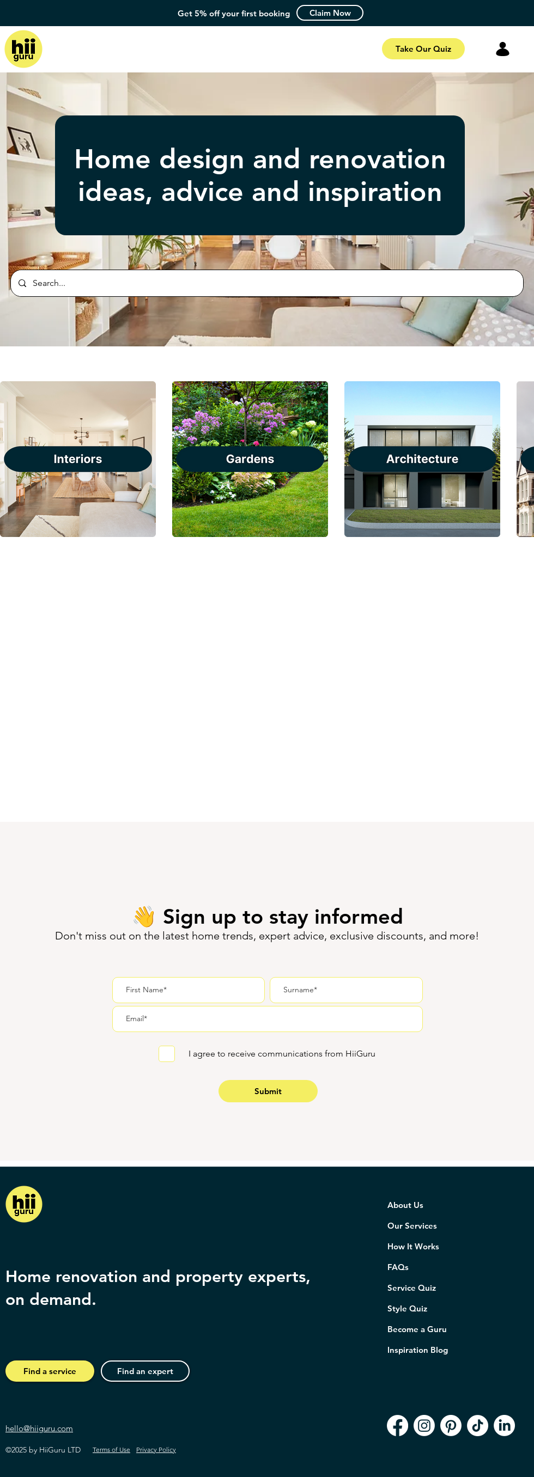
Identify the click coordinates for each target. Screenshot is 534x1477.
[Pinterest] (451, 1425)
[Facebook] (397, 1425)
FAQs (398, 1267)
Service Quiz (411, 1288)
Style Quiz (407, 1308)
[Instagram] (424, 1425)
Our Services (412, 1225)
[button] (329, 13)
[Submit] (268, 1091)
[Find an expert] (145, 1371)
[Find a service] (49, 1371)
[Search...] (266, 283)
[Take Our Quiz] (423, 48)
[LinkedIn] (504, 1425)
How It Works (413, 1246)
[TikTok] (477, 1425)
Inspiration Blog (417, 1350)
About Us (405, 1205)
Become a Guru (417, 1329)
